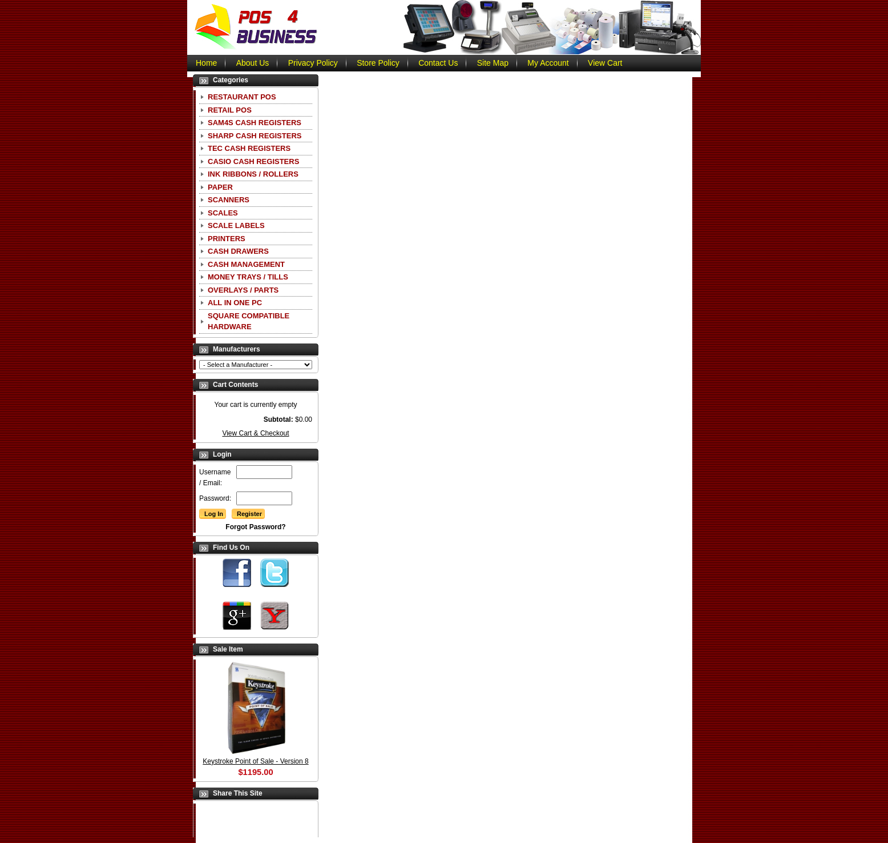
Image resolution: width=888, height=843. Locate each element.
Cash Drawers (238, 251)
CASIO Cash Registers (253, 161)
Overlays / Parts (243, 290)
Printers (226, 238)
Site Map (492, 62)
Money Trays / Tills (248, 277)
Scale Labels (236, 225)
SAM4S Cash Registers (254, 122)
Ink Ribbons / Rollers (253, 174)
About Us (252, 62)
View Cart (605, 62)
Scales (223, 213)
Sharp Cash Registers (254, 135)
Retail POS (230, 110)
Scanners (228, 199)
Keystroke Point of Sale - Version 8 (255, 761)
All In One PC (235, 302)
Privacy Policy (313, 62)
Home (206, 62)
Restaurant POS (242, 97)
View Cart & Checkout (255, 433)
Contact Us (438, 62)
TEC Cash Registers (249, 148)
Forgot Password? (255, 527)
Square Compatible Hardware (248, 321)
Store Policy (378, 62)
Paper (220, 187)
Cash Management (246, 264)
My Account (547, 62)
